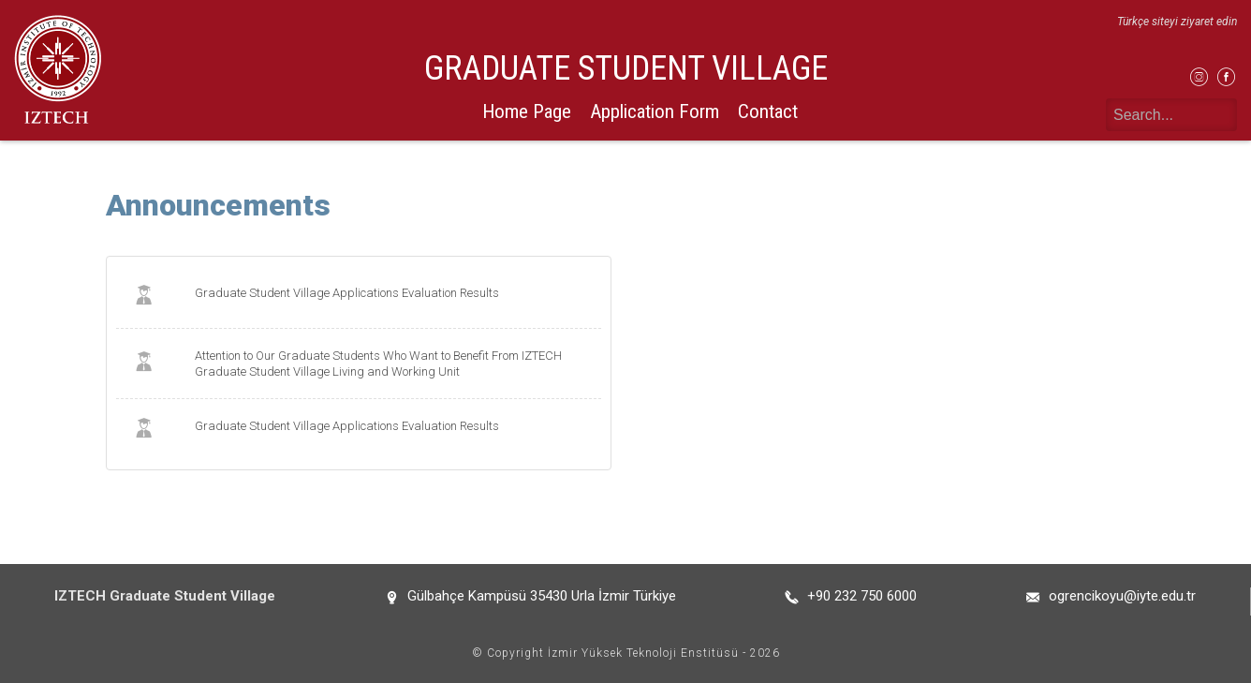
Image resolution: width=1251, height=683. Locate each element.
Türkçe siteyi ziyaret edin (1177, 21)
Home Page (526, 111)
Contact (768, 111)
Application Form (654, 111)
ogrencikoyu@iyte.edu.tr (1122, 595)
